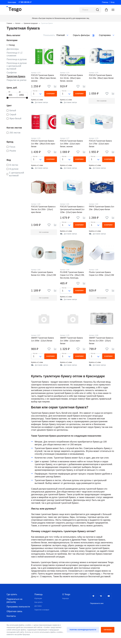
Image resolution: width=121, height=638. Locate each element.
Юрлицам (38, 598)
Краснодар (12, 2)
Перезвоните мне (97, 603)
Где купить (12, 594)
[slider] (8, 98)
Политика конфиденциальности (83, 630)
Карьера (65, 598)
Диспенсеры (13, 49)
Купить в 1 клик (37, 100)
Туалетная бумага (16, 76)
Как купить (39, 602)
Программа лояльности (18, 606)
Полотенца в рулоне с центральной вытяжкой (17, 66)
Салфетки (12, 72)
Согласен (108, 630)
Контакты (11, 616)
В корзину (51, 93)
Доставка (38, 606)
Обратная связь (14, 611)
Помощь (105, 2)
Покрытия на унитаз (16, 80)
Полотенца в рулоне (17, 59)
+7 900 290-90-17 (25, 2)
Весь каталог (13, 35)
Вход (112, 2)
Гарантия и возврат (42, 610)
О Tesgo (66, 594)
